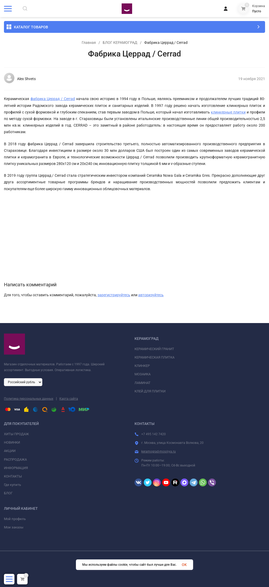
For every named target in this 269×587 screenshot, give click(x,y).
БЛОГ (8, 493)
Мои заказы (13, 527)
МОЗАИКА (142, 374)
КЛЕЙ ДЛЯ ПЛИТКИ (149, 391)
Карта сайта (68, 399)
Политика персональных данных (28, 399)
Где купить (12, 485)
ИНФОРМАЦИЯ (16, 468)
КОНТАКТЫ (13, 476)
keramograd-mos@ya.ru (158, 451)
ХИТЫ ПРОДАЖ (16, 434)
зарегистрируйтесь (113, 295)
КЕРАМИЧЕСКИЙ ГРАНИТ (154, 349)
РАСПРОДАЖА (15, 459)
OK (184, 565)
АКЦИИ (9, 451)
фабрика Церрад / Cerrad (52, 99)
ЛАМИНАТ (142, 383)
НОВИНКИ (12, 442)
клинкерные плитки (228, 112)
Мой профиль (15, 519)
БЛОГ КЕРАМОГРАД (120, 42)
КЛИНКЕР (142, 366)
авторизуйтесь (151, 295)
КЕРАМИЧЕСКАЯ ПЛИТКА (154, 357)
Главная (89, 42)
